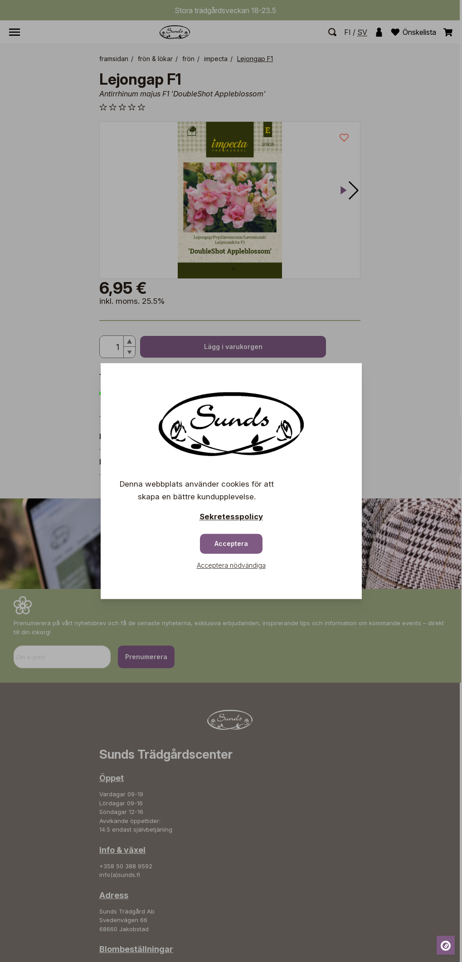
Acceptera (231, 543)
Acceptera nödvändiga (231, 565)
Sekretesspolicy (231, 516)
